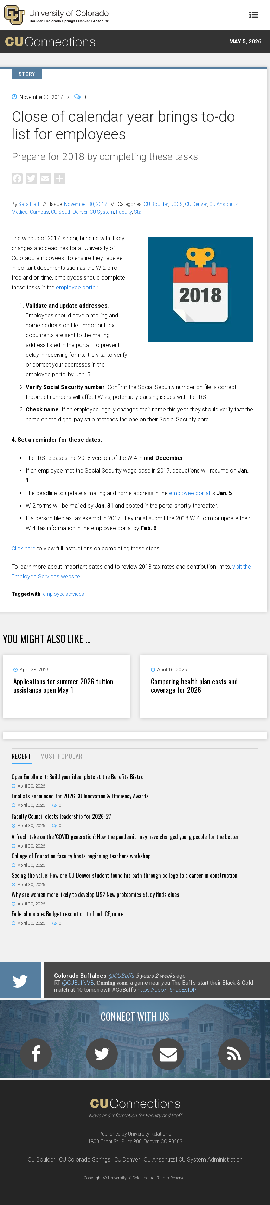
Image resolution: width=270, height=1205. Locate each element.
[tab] (22, 756)
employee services (63, 594)
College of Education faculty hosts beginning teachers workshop (81, 856)
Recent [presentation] (22, 756)
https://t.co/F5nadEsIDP (167, 989)
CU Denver (196, 204)
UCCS (176, 204)
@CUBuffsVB (78, 982)
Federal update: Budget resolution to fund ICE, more (67, 914)
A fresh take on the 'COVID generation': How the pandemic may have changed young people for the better (125, 836)
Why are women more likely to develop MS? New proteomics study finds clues (95, 894)
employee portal (76, 287)
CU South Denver (69, 212)
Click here (24, 548)
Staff (139, 212)
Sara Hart (28, 204)
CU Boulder (156, 204)
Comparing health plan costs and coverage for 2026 (194, 685)
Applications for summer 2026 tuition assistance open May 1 (63, 685)
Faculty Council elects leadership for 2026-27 (61, 816)
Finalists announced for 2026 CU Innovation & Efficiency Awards (80, 796)
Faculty (124, 212)
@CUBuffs (121, 975)
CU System (102, 212)
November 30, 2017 (85, 204)
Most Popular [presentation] (61, 756)
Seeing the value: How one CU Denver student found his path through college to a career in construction (124, 875)
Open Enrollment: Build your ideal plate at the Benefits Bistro (77, 776)
